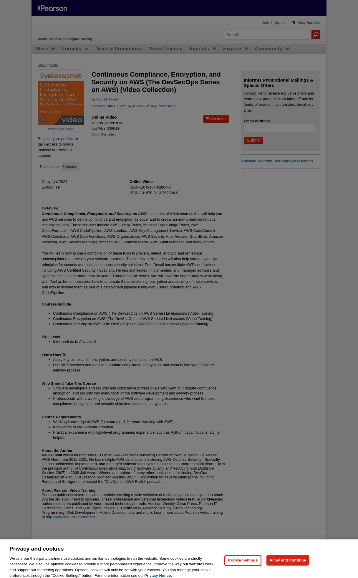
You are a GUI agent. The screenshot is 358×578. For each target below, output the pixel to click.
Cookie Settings (243, 568)
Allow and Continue (287, 568)
